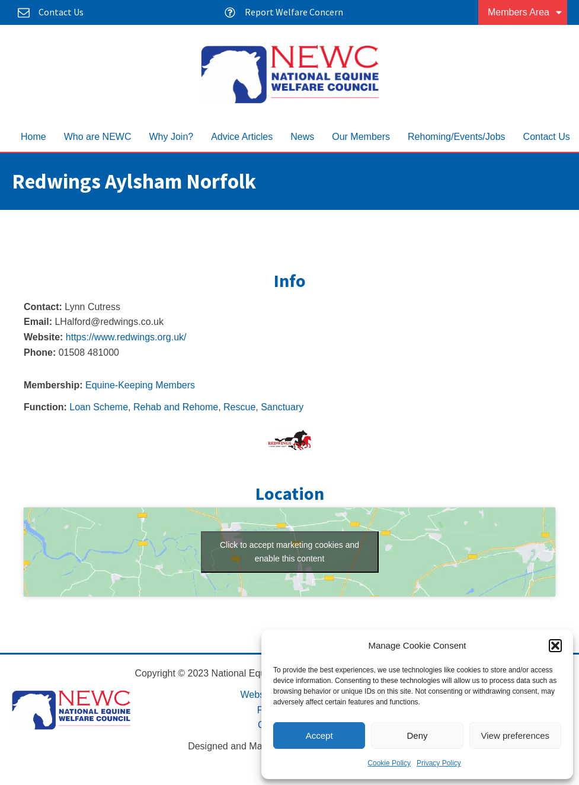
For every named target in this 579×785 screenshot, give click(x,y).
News (302, 137)
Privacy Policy (439, 763)
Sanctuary (282, 407)
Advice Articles (242, 137)
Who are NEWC (98, 137)
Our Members (361, 137)
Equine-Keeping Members (140, 385)
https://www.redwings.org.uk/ (126, 337)
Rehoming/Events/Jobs (457, 137)
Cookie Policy (389, 763)
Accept (319, 735)
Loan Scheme (98, 407)
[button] (555, 646)
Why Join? (171, 137)
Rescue (239, 407)
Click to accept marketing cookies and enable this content (289, 551)
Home (33, 137)
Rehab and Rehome (175, 407)
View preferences (515, 735)
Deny (417, 735)
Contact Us (546, 137)
